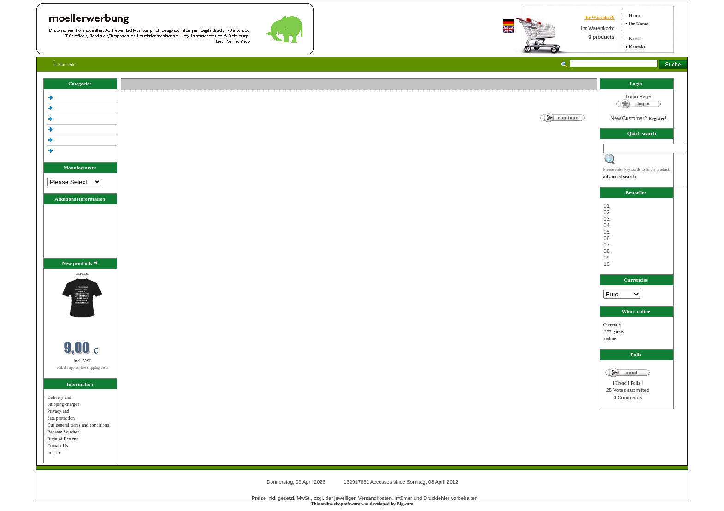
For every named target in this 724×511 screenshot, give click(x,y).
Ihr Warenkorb (599, 17)
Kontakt (637, 46)
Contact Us (57, 445)
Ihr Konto (639, 23)
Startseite (64, 64)
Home (635, 15)
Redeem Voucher (62, 431)
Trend (621, 382)
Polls (635, 382)
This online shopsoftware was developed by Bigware (362, 503)
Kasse (634, 38)
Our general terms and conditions (78, 424)
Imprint (54, 452)
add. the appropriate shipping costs (82, 368)
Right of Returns (62, 438)
